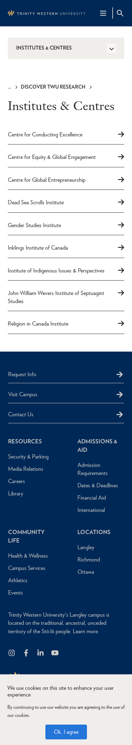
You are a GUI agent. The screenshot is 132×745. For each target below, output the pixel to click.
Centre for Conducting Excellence (45, 134)
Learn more (85, 631)
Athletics (17, 580)
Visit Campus (22, 394)
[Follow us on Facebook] (27, 653)
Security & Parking (28, 456)
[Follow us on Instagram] (12, 653)
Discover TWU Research (53, 87)
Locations (94, 532)
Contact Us (20, 414)
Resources (25, 441)
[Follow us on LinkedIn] (41, 653)
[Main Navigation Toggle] (103, 13)
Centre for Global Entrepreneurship (47, 179)
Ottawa (85, 572)
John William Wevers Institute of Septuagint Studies (56, 297)
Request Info (22, 374)
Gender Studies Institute (34, 225)
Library (15, 493)
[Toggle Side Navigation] (111, 48)
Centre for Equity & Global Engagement (52, 157)
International (91, 510)
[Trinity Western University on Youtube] (55, 653)
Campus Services (26, 568)
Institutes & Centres (44, 48)
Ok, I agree (66, 731)
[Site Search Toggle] (120, 13)
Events (15, 592)
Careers (16, 481)
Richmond (88, 559)
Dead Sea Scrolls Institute (36, 202)
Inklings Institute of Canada (38, 247)
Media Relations (25, 468)
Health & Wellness (28, 555)
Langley (85, 547)
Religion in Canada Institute (38, 323)
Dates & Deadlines (97, 485)
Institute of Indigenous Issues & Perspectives (56, 270)
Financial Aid (91, 497)
